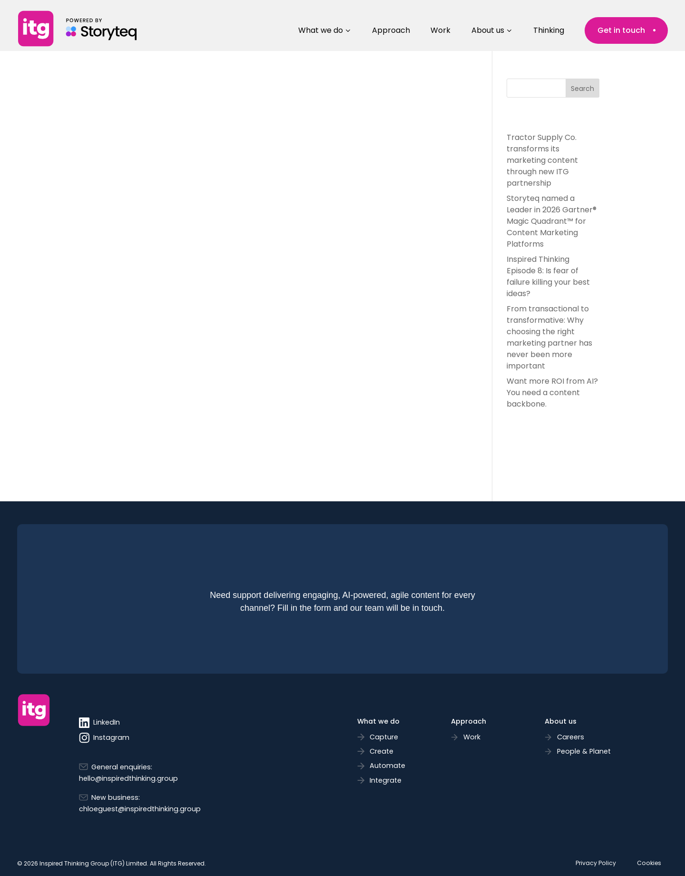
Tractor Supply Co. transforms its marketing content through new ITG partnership (542, 160)
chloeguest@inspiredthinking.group (140, 809)
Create (381, 751)
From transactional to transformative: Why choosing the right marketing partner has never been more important (549, 337)
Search (582, 88)
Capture (384, 737)
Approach (391, 30)
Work (440, 30)
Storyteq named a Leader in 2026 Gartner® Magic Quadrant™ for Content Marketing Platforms (552, 221)
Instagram (104, 738)
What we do (320, 30)
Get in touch (621, 30)
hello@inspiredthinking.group (128, 778)
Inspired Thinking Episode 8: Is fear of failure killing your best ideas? (548, 276)
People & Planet (584, 751)
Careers (570, 737)
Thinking (548, 30)
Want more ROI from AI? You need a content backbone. (552, 392)
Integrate (385, 780)
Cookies (649, 863)
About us (487, 30)
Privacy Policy (596, 863)
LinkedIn (99, 722)
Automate (387, 765)
